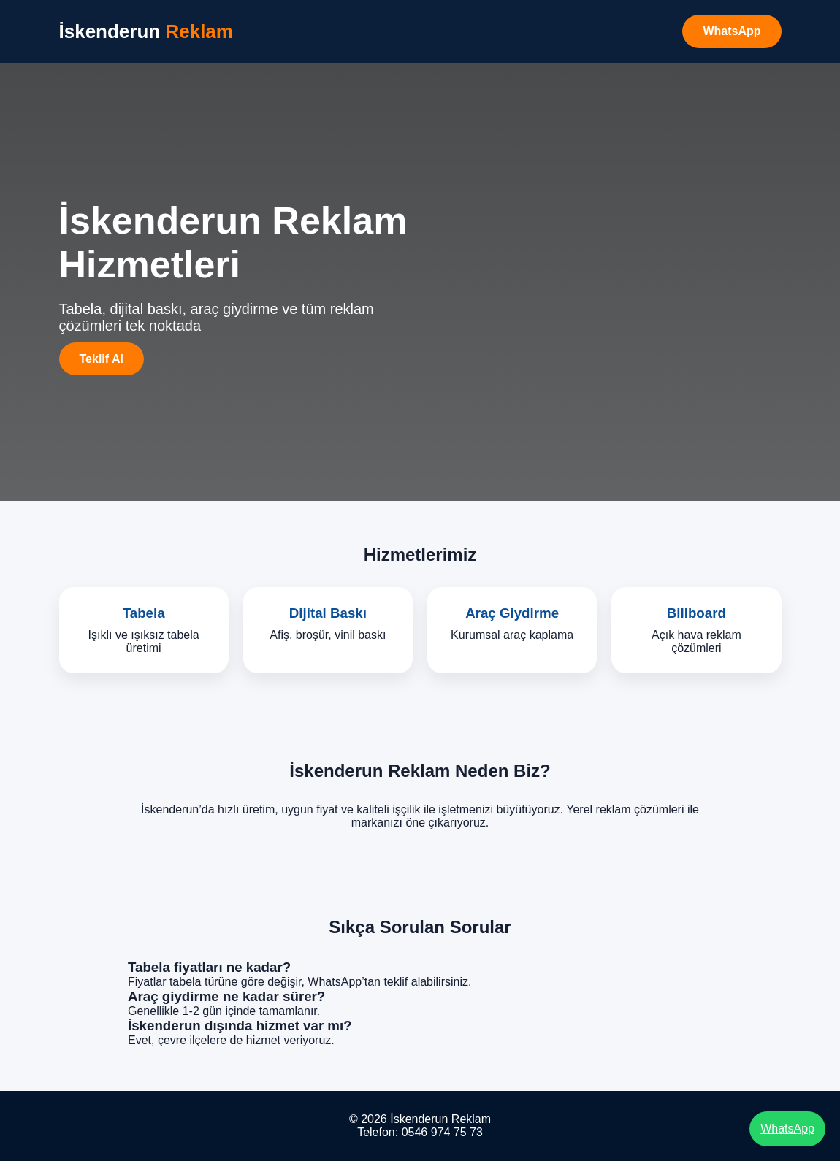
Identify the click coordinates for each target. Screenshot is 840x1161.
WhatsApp (731, 31)
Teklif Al (101, 359)
